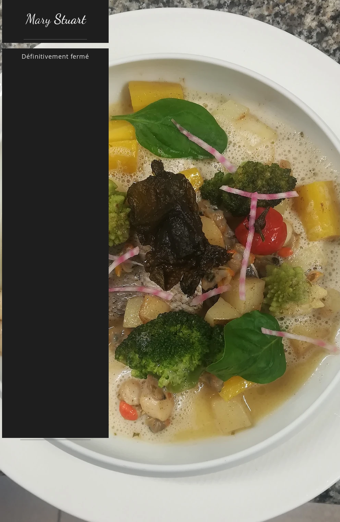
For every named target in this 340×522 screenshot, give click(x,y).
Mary (56, 19)
